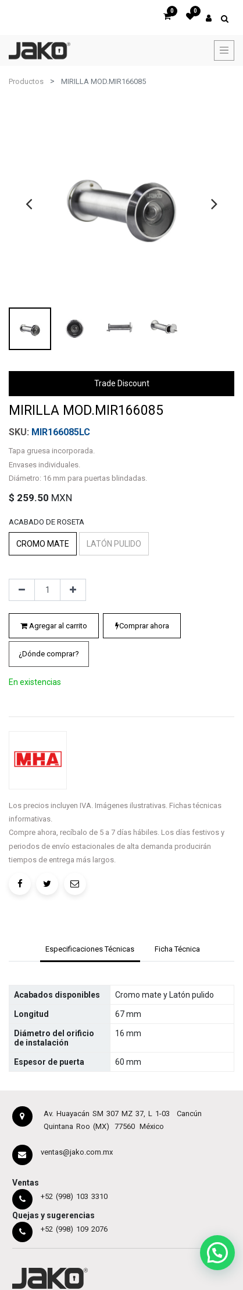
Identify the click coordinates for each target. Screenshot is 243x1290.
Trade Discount (121, 383)
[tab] (90, 950)
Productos (26, 81)
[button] (49, 654)
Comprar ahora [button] (142, 625)
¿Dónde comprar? (49, 653)
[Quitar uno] (22, 590)
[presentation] (29, 203)
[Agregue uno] (73, 590)
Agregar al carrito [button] (53, 625)
